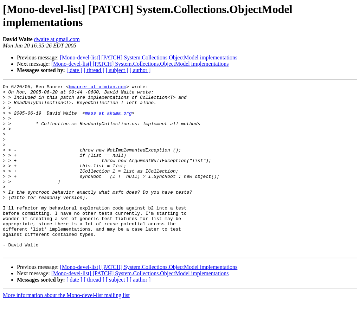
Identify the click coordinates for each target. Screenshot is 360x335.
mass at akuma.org (108, 119)
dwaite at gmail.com (57, 39)
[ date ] (74, 70)
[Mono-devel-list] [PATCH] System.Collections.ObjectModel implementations (149, 57)
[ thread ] (94, 70)
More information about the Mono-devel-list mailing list (66, 329)
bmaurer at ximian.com (97, 87)
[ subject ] (117, 70)
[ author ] (140, 70)
